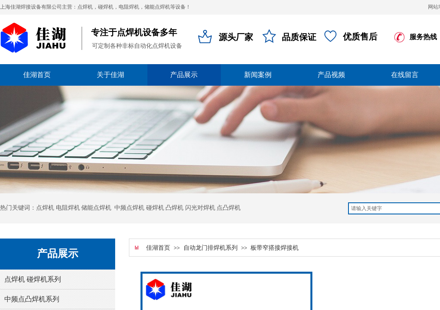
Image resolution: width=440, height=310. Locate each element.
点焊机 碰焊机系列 (32, 279)
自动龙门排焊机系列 (210, 248)
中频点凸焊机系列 (31, 299)
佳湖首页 (158, 248)
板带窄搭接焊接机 (275, 248)
